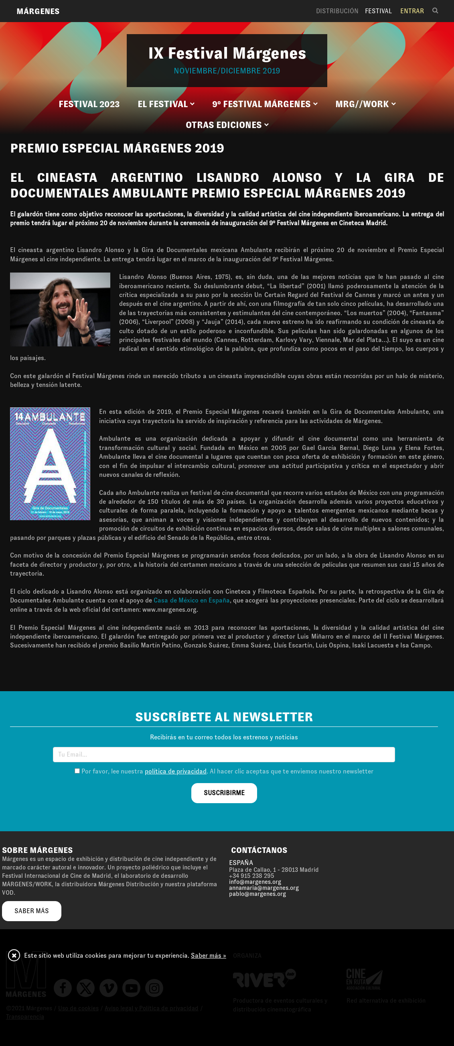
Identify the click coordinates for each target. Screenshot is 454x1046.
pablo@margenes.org (257, 894)
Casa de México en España (192, 600)
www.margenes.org (169, 609)
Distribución (337, 11)
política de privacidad (176, 771)
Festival (378, 11)
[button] (166, 104)
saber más (31, 911)
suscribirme (224, 793)
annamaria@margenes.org (264, 888)
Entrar (412, 11)
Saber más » (208, 955)
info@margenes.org (255, 882)
